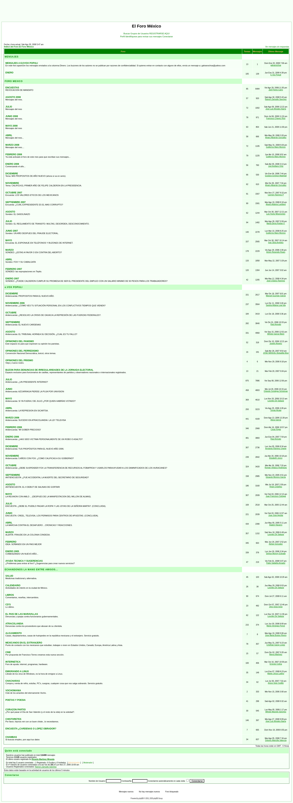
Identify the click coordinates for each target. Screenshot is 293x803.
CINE (8, 652)
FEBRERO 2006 (13, 427)
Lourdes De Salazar (276, 401)
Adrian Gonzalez (276, 544)
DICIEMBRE (11, 173)
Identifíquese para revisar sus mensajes (143, 36)
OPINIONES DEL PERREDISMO (22, 351)
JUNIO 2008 (11, 116)
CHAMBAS (11, 737)
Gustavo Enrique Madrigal (276, 176)
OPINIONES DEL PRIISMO (19, 360)
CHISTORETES (13, 719)
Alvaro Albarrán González (275, 137)
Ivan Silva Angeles (275, 243)
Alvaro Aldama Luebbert (276, 204)
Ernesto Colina (276, 664)
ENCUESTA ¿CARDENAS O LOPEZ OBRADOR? (30, 728)
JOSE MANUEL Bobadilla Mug (276, 353)
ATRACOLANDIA (14, 623)
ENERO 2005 (12, 551)
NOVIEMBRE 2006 (15, 303)
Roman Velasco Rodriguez (276, 468)
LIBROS (9, 595)
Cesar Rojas (276, 429)
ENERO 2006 (12, 436)
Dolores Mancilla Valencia (275, 740)
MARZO (9, 250)
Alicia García (275, 420)
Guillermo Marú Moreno (276, 147)
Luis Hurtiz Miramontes (275, 214)
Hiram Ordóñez (275, 487)
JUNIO (8, 389)
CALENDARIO (12, 585)
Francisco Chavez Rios (275, 118)
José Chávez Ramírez (276, 281)
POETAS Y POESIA (15, 700)
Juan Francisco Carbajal (276, 496)
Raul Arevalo (275, 324)
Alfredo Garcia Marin (275, 334)
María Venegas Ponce (276, 626)
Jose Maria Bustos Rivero (275, 635)
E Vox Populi (275, 75)
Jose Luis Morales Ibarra (276, 109)
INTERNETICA (13, 662)
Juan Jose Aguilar (275, 515)
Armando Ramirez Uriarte (275, 448)
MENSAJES (11, 56)
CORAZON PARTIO (15, 709)
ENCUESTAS (12, 87)
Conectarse (167, 36)
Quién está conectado (18, 750)
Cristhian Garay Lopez (275, 645)
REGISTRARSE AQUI (159, 33)
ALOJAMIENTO (13, 633)
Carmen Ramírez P (276, 195)
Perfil (122, 36)
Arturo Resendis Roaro (275, 252)
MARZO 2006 (12, 417)
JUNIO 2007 (11, 231)
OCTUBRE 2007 (13, 192)
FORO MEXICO (14, 81)
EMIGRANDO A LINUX (17, 671)
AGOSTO (10, 211)
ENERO (9, 72)
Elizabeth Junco (276, 458)
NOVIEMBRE (12, 183)
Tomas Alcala (275, 410)
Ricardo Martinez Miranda (43, 759)
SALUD (9, 576)
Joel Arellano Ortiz (275, 166)
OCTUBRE (10, 312)
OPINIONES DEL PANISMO (19, 341)
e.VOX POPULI (13, 287)
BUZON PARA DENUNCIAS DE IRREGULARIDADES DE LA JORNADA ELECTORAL (49, 370)
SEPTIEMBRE (12, 322)
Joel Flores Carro (276, 90)
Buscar (127, 33)
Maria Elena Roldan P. (275, 223)
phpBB (141, 798)
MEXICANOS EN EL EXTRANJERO (23, 642)
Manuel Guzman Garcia (276, 296)
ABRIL (8, 135)
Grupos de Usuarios (139, 33)
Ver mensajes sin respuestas (277, 47)
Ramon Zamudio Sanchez (276, 99)
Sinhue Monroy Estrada (276, 553)
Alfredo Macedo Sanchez (275, 712)
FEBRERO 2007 (13, 269)
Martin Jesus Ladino (275, 674)
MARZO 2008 (12, 145)
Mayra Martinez (275, 654)
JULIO (8, 106)
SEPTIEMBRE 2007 (15, 202)
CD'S (8, 604)
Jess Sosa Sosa (276, 607)
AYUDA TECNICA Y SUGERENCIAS (24, 561)
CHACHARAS (12, 681)
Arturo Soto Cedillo (276, 683)
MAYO (8, 240)
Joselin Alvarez (275, 343)
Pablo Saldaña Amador (275, 563)
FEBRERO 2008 (13, 154)
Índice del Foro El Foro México (19, 46)
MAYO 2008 (11, 126)
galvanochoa (275, 65)
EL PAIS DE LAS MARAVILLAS (21, 614)
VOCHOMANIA (13, 690)
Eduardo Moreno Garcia (276, 477)
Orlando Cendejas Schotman (276, 391)
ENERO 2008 (12, 164)
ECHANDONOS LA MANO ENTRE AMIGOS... (31, 569)
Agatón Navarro (275, 525)
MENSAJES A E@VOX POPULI (21, 63)
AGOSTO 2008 (13, 97)
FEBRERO (10, 542)
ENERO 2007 (12, 278)
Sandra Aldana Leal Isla (276, 305)
